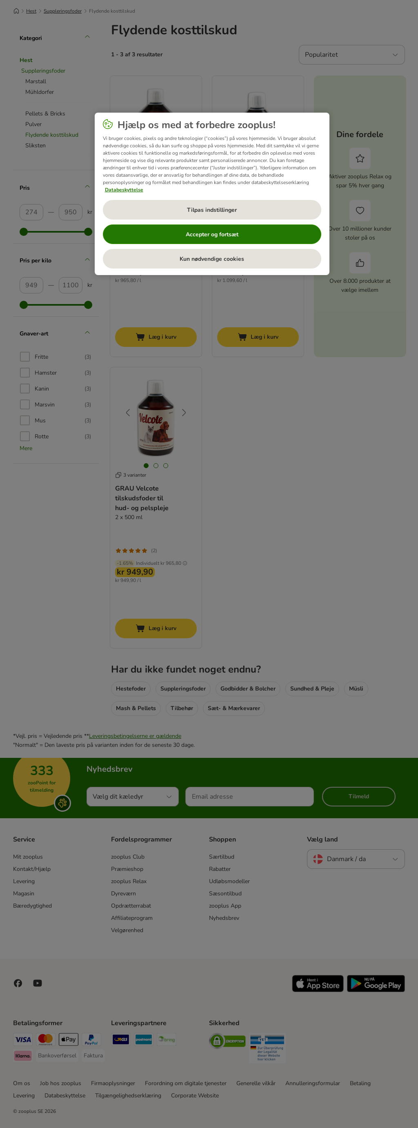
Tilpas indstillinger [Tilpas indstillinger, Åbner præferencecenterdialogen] (212, 210)
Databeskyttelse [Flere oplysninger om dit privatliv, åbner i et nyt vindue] (124, 190)
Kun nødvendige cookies (212, 259)
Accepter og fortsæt (212, 234)
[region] (212, 194)
